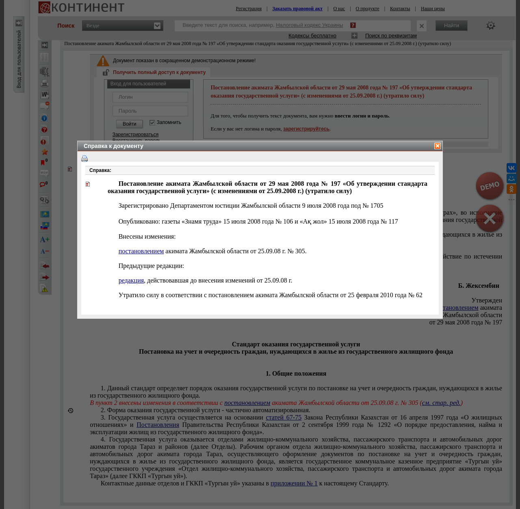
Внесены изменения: (147, 236)
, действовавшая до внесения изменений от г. (205, 280)
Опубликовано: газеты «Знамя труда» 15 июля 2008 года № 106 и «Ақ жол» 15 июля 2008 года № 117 (258, 221)
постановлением (141, 251)
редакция (131, 280)
